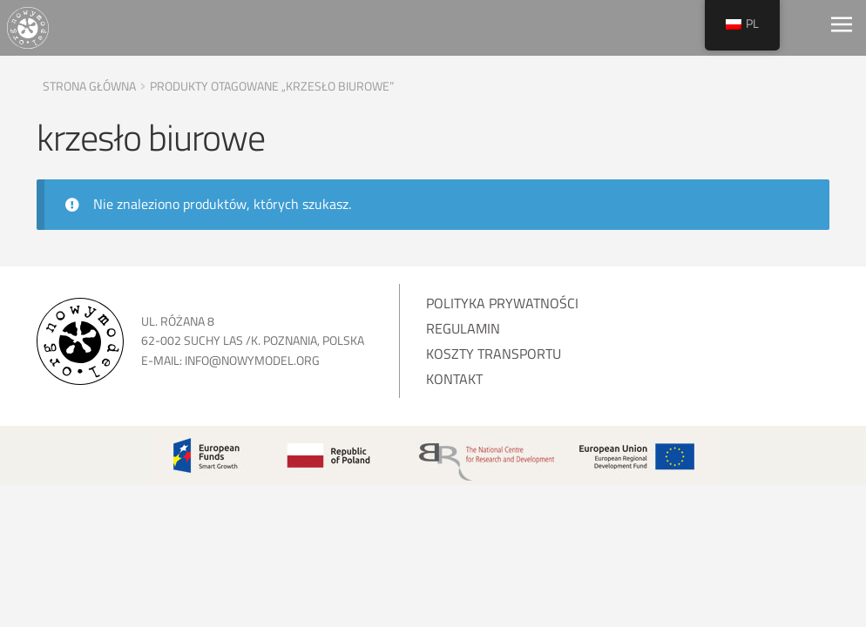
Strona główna (89, 86)
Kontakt (454, 378)
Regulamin (463, 328)
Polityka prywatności (502, 303)
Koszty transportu (493, 353)
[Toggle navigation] (841, 28)
